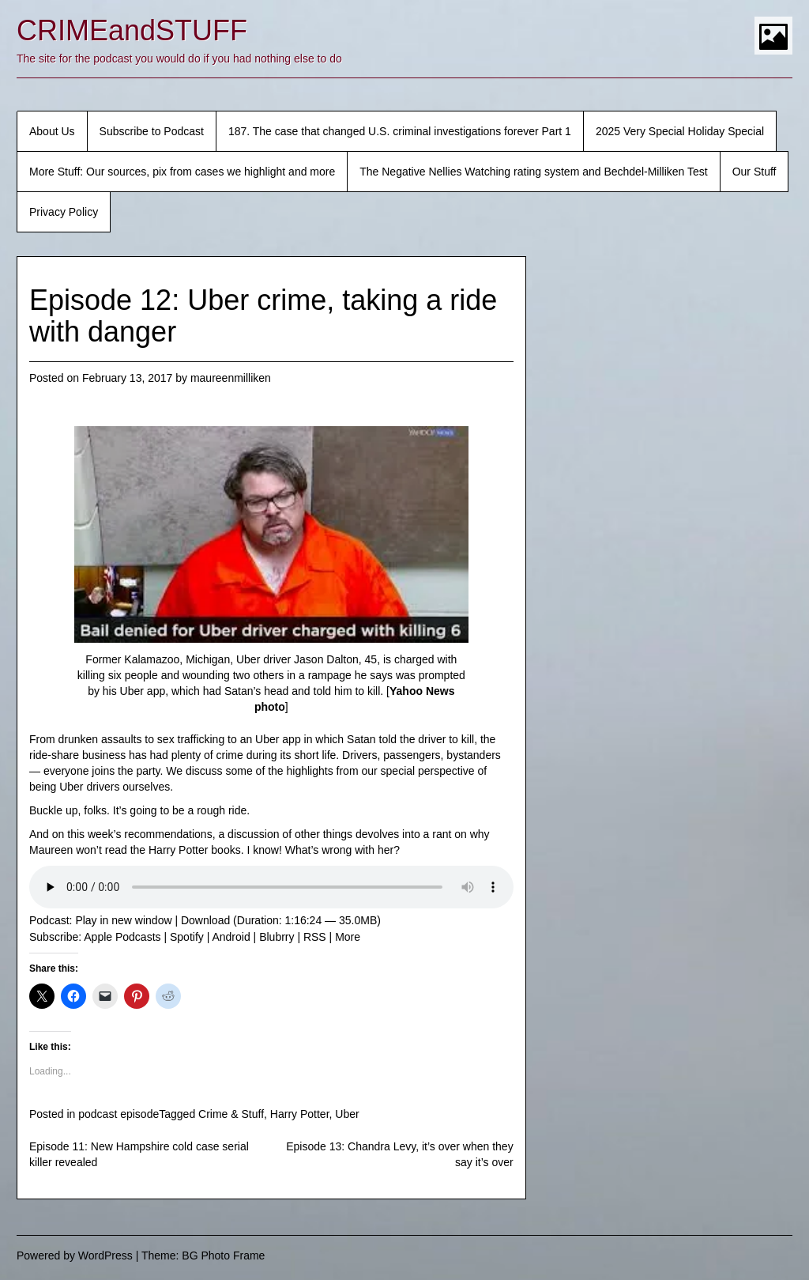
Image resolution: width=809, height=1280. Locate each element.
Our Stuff (754, 171)
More (347, 937)
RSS (314, 937)
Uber (347, 1114)
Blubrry (276, 937)
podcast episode (118, 1114)
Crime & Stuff (231, 1114)
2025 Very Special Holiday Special (680, 131)
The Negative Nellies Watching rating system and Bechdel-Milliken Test (533, 171)
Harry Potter (299, 1114)
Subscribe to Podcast (152, 131)
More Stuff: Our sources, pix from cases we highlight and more (182, 171)
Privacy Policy (63, 212)
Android (231, 937)
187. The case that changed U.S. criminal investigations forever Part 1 (399, 131)
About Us (52, 131)
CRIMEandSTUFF (132, 30)
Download (205, 920)
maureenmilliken (230, 378)
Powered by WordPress (75, 1255)
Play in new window (123, 920)
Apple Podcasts (122, 937)
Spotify (187, 937)
